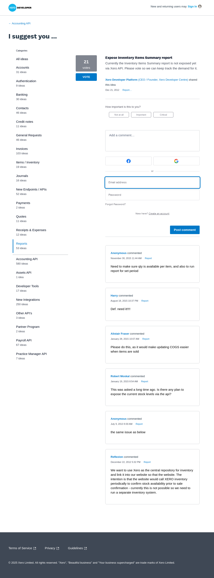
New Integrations (28, 299)
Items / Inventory (28, 162)
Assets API (24, 272)
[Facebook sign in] (128, 161)
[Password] (152, 195)
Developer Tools (27, 286)
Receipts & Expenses (31, 230)
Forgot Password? (115, 204)
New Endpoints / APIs (31, 189)
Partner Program (28, 326)
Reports (21, 243)
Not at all (121, 115)
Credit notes (24, 121)
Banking (21, 94)
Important (143, 115)
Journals (22, 176)
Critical (166, 115)
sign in (192, 6)
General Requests (29, 135)
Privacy (53, 548)
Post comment (185, 230)
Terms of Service (23, 548)
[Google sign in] (176, 161)
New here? (152, 213)
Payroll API (24, 340)
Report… (127, 90)
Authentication (26, 81)
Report (148, 258)
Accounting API (27, 259)
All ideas (22, 59)
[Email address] (152, 182)
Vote (86, 77)
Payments (23, 203)
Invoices (22, 148)
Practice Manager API (31, 354)
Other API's (24, 313)
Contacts (22, 108)
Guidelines (78, 548)
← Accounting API (19, 23)
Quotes (21, 216)
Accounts (22, 67)
